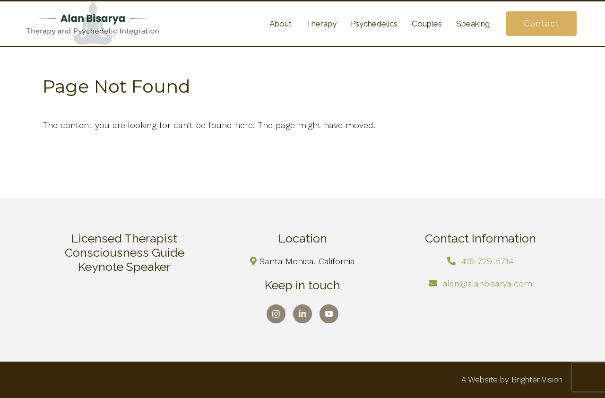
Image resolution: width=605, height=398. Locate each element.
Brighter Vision (536, 379)
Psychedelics (374, 23)
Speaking (473, 23)
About (280, 23)
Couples (427, 23)
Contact (541, 23)
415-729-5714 (487, 261)
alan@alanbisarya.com (487, 283)
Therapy (321, 23)
